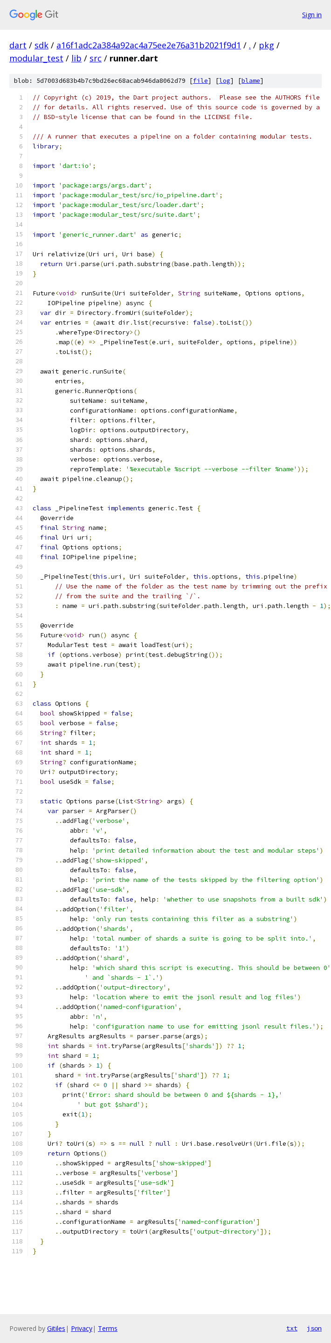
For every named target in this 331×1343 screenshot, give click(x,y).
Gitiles (56, 1328)
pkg (266, 45)
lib (76, 58)
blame (250, 81)
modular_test (36, 58)
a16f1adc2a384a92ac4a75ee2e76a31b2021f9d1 (148, 45)
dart (18, 45)
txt (291, 1328)
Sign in (312, 14)
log (224, 81)
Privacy (81, 1328)
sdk (41, 45)
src (96, 58)
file (200, 81)
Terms (107, 1328)
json (314, 1328)
